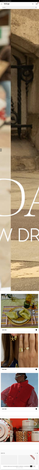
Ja (31, 466)
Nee (34, 466)
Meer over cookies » (19, 467)
